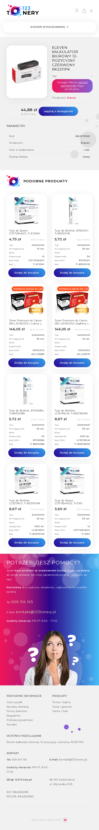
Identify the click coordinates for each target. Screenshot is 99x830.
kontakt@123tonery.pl (36, 612)
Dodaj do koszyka (27, 272)
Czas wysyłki (15, 702)
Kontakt (12, 724)
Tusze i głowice (62, 706)
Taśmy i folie (60, 711)
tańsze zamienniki (74, 84)
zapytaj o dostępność (58, 111)
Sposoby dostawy (18, 706)
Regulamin (14, 715)
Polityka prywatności (20, 720)
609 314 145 (22, 602)
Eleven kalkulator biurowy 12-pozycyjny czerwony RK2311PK (45, 742)
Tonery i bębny (61, 702)
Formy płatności (17, 711)
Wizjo (50, 819)
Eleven (71, 97)
